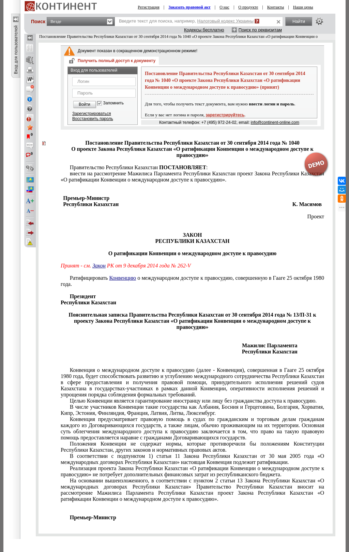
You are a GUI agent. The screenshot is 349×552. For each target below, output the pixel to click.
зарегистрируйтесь (225, 115)
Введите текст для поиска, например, (186, 21)
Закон (99, 265)
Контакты (275, 7)
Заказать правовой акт (189, 7)
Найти (298, 21)
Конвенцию (122, 278)
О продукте (248, 7)
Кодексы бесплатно (204, 29)
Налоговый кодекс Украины (225, 21)
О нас (224, 7)
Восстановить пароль (92, 118)
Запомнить (113, 103)
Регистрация (149, 7)
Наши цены (303, 7)
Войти (84, 104)
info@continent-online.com (275, 122)
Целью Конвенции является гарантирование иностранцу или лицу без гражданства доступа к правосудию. (193, 401)
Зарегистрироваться (91, 113)
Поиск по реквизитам (260, 29)
